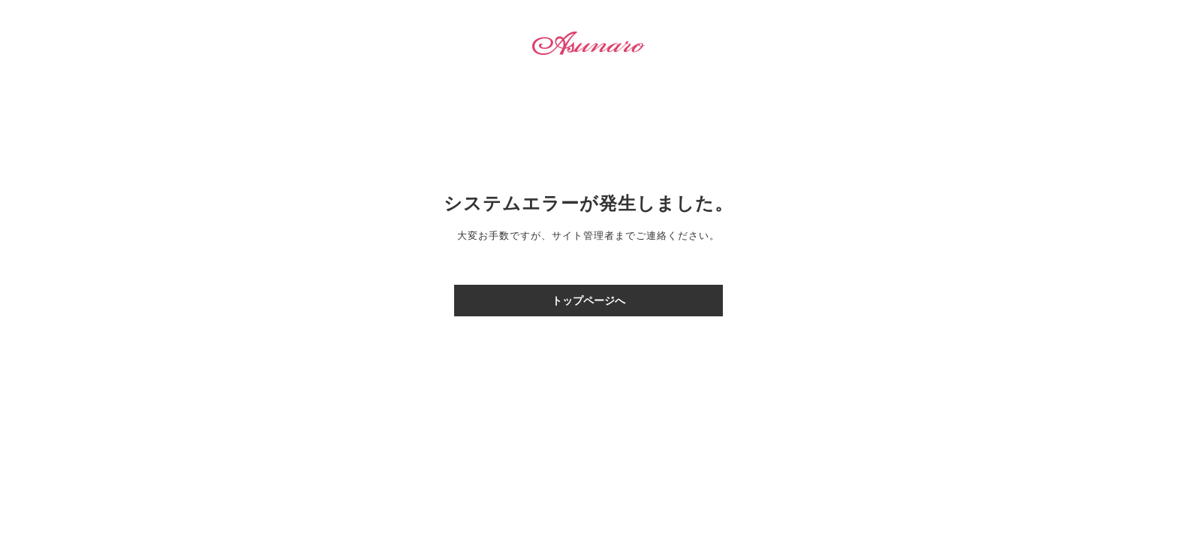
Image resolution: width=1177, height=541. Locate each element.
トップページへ (588, 301)
